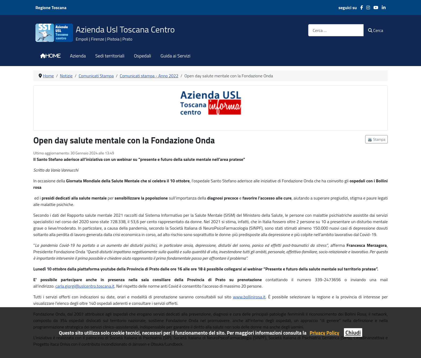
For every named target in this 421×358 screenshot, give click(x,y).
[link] (84, 286)
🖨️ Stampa (376, 139)
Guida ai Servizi (175, 55)
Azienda (78, 55)
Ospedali (142, 55)
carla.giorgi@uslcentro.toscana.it (84, 286)
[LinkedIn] (382, 7)
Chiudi (353, 332)
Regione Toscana (50, 7)
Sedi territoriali (110, 55)
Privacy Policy (324, 333)
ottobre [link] (60, 269)
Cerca (375, 30)
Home (53, 55)
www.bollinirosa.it (249, 297)
